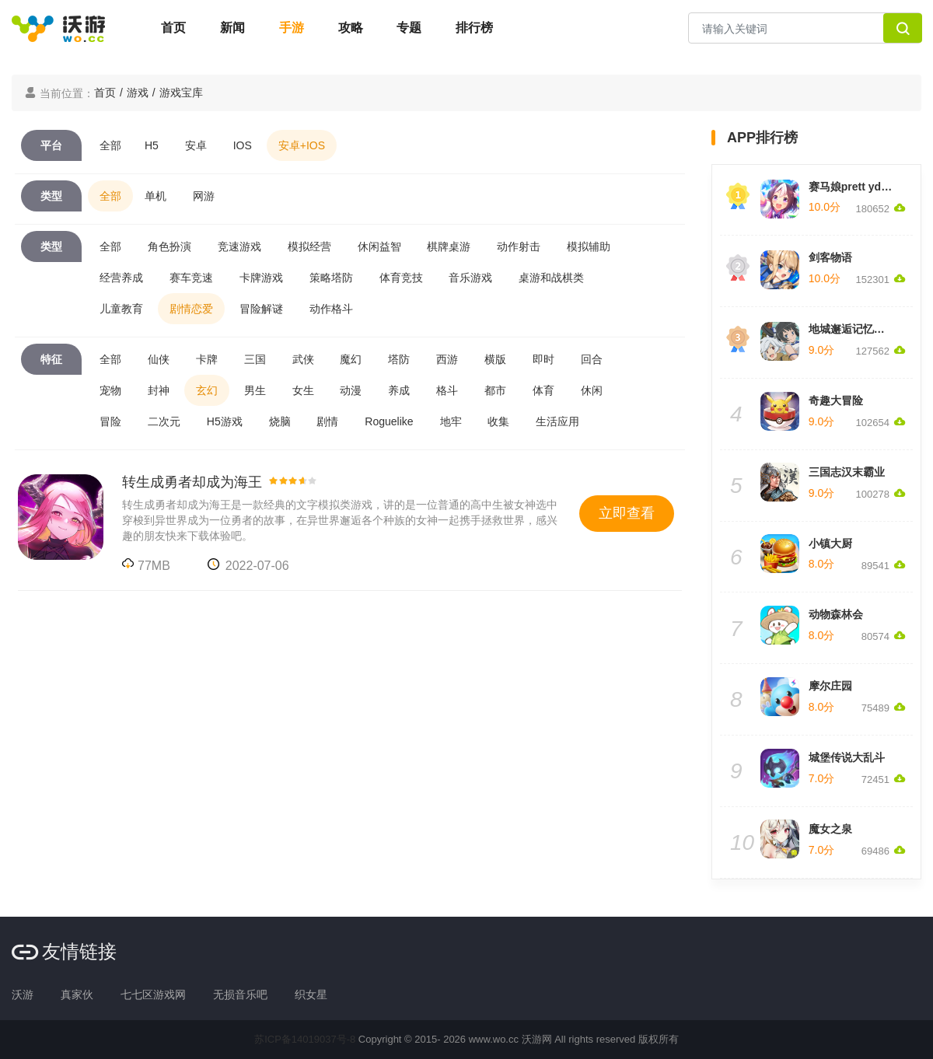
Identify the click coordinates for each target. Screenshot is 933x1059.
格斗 (447, 390)
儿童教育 (121, 308)
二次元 (164, 421)
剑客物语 (830, 257)
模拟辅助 (588, 246)
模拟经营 (309, 246)
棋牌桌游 (448, 246)
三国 (255, 359)
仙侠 (158, 359)
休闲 (592, 390)
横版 (495, 359)
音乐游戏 (470, 277)
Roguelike (389, 421)
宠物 (110, 390)
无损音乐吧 (240, 994)
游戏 (138, 92)
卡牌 (207, 359)
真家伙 (77, 994)
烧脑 (280, 421)
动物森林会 (836, 614)
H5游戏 (225, 421)
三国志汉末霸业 (847, 472)
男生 (255, 390)
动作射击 (518, 246)
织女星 (311, 994)
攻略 (350, 27)
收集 (498, 421)
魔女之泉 (830, 829)
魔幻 (351, 359)
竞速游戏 (239, 246)
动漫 (351, 390)
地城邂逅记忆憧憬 (852, 329)
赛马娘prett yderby (856, 186)
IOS (242, 145)
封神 (158, 390)
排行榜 (474, 27)
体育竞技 (401, 277)
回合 (592, 359)
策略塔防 (331, 277)
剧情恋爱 (191, 308)
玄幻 (207, 390)
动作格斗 (331, 308)
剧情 (327, 421)
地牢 (451, 421)
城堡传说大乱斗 (847, 757)
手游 (291, 27)
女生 (303, 390)
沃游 (22, 994)
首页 (173, 27)
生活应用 (557, 421)
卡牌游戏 (261, 277)
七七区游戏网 (153, 994)
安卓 (196, 145)
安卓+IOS (301, 145)
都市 (495, 390)
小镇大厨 (830, 543)
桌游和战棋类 (551, 277)
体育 (543, 390)
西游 (447, 359)
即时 (543, 359)
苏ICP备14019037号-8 (304, 1039)
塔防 (399, 359)
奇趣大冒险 (836, 400)
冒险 (110, 421)
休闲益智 (379, 246)
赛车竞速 (191, 277)
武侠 (303, 359)
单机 (155, 196)
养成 (399, 390)
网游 (204, 196)
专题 (409, 27)
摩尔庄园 (830, 686)
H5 (152, 145)
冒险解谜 (261, 308)
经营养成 (121, 277)
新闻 (232, 27)
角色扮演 (169, 246)
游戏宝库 (181, 92)
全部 (110, 145)
